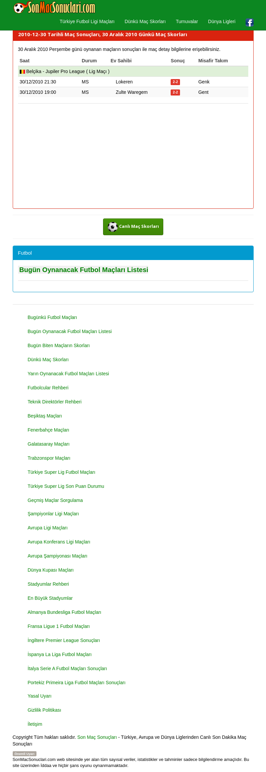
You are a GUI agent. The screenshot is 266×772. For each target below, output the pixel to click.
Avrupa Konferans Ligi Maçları (59, 541)
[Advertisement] (133, 156)
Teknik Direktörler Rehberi (55, 401)
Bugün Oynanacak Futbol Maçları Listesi (84, 269)
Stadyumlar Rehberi (48, 584)
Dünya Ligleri (222, 21)
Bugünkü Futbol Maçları (52, 317)
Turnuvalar (187, 21)
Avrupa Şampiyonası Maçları (58, 556)
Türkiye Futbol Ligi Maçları (87, 21)
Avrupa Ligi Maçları (48, 527)
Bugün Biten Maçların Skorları (59, 345)
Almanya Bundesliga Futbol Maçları (64, 612)
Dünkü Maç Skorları (145, 21)
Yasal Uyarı (40, 696)
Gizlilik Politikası (44, 710)
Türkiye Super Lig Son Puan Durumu (66, 486)
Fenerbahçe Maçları (49, 430)
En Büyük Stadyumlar (50, 598)
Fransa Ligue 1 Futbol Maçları (59, 626)
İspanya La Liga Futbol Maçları (60, 654)
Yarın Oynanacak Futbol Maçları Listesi (68, 373)
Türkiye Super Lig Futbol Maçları (61, 472)
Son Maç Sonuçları (97, 737)
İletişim (35, 724)
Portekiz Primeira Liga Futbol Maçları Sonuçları (77, 682)
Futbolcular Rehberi (48, 387)
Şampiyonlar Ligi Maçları (53, 513)
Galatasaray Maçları (49, 444)
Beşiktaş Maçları (45, 416)
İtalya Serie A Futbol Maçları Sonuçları (67, 668)
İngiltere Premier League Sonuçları (64, 640)
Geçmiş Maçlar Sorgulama (55, 500)
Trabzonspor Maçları (49, 458)
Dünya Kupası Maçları (51, 570)
